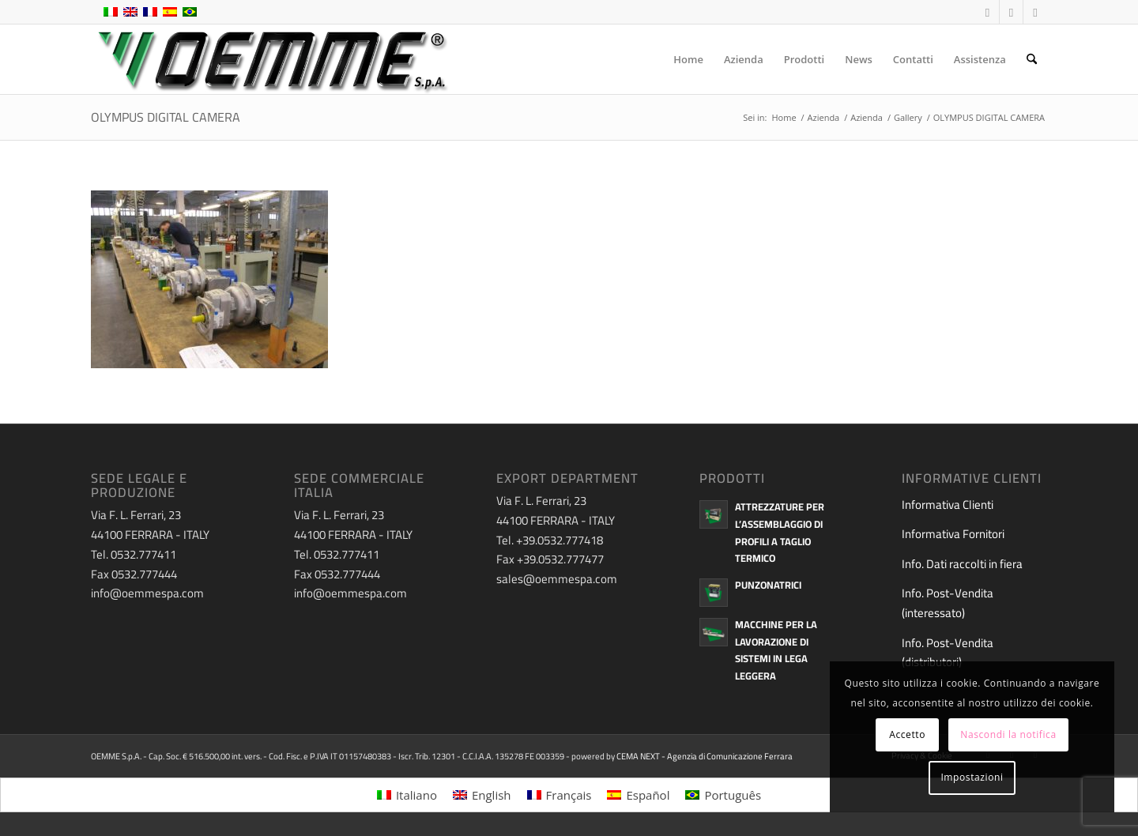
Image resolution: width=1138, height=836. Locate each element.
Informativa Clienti (947, 504)
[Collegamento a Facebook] (987, 12)
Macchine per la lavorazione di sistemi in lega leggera (776, 650)
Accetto (907, 734)
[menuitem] (688, 59)
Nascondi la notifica (1008, 734)
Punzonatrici (768, 584)
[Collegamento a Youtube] (1011, 12)
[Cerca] (1031, 59)
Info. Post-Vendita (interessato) (947, 603)
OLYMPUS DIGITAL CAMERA (165, 117)
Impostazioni (971, 777)
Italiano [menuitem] (416, 795)
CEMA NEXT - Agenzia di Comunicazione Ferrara (704, 756)
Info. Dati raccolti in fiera (962, 563)
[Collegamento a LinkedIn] (1035, 12)
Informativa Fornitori (953, 533)
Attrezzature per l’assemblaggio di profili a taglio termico (779, 532)
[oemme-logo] (271, 59)
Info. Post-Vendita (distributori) (947, 652)
